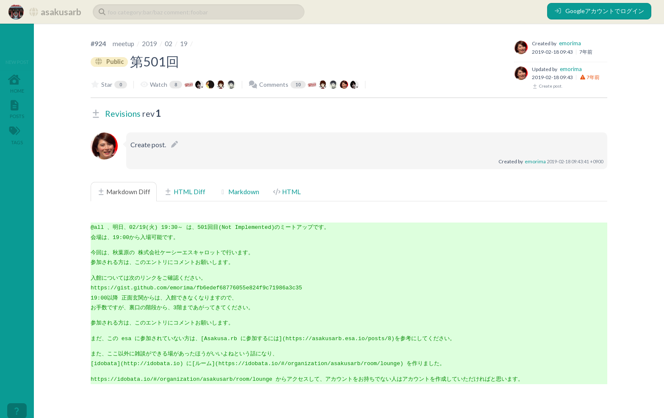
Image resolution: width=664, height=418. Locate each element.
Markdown (239, 191)
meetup (124, 43)
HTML (287, 191)
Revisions (123, 113)
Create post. (547, 85)
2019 (150, 43)
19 (184, 43)
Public (110, 61)
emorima (570, 43)
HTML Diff (184, 191)
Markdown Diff (123, 191)
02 (169, 43)
